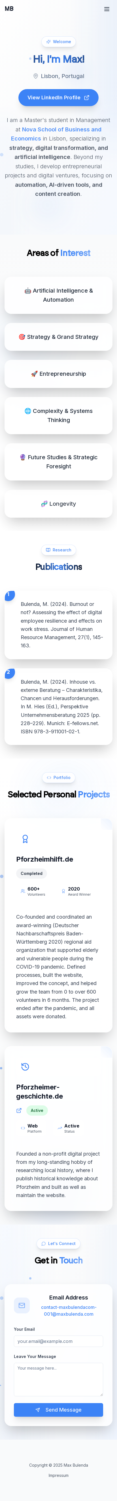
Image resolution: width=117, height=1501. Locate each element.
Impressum (59, 1475)
